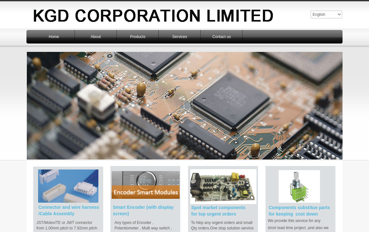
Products (137, 36)
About (96, 36)
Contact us (221, 36)
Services (179, 36)
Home (54, 36)
